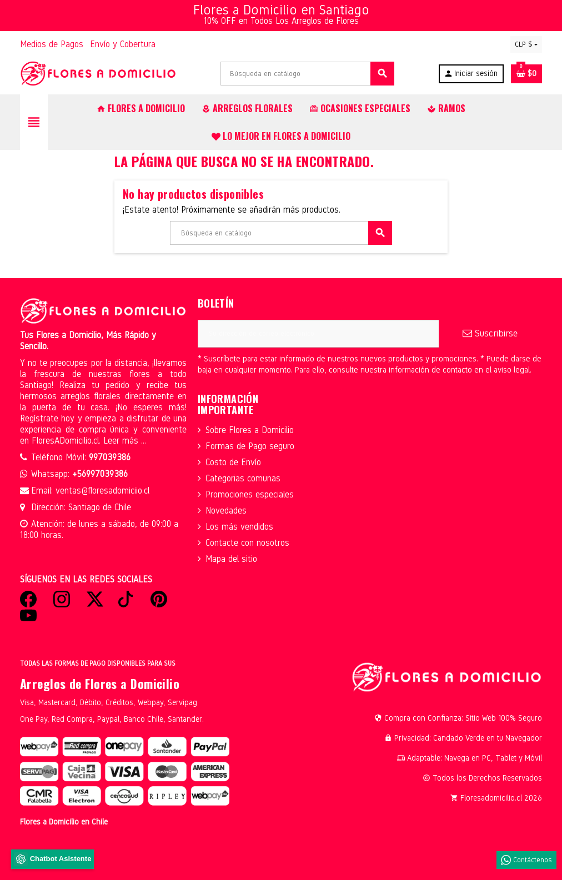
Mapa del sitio (231, 559)
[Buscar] (307, 74)
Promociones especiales (249, 494)
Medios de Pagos (51, 44)
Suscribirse (490, 333)
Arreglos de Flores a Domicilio (99, 683)
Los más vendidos (239, 526)
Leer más (122, 440)
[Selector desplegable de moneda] (526, 44)
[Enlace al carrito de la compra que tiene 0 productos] (526, 73)
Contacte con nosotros (247, 542)
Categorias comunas (242, 478)
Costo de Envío (233, 462)
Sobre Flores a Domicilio (249, 430)
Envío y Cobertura (122, 44)
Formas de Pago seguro (249, 446)
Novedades (226, 510)
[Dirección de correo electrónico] (318, 334)
